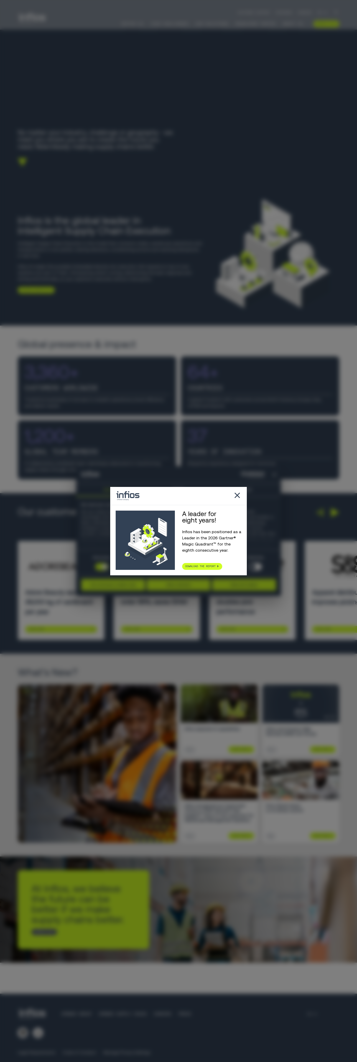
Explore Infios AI (34, 289)
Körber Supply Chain (122, 1013)
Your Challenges (169, 23)
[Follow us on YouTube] (38, 1033)
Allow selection (178, 585)
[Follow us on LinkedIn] (23, 1033)
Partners (284, 12)
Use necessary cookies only (113, 585)
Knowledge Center (255, 23)
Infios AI (132, 23)
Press (184, 1013)
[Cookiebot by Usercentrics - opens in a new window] (244, 474)
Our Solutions (212, 23)
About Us (293, 23)
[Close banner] (274, 474)
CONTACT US (43, 931)
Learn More (36, 629)
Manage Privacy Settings (126, 1052)
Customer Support (253, 12)
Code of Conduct (79, 1052)
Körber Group (76, 1013)
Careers (305, 12)
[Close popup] (237, 495)
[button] (320, 512)
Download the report (200, 566)
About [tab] (247, 490)
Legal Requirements (36, 1052)
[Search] (336, 12)
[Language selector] (322, 12)
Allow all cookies (244, 585)
